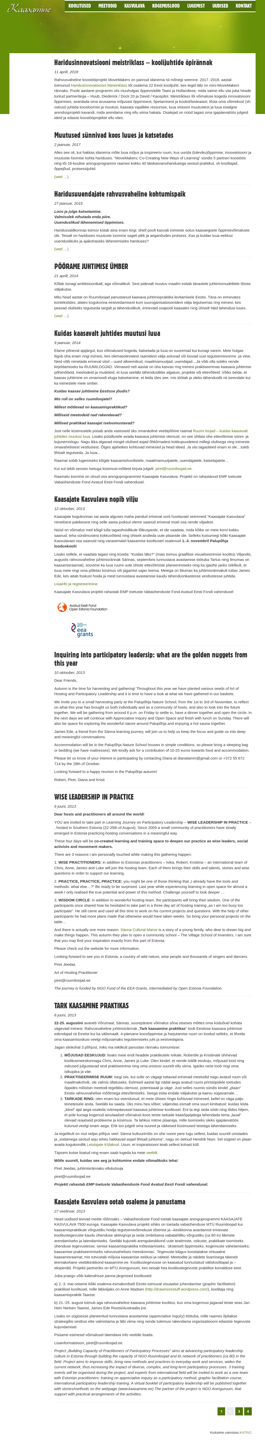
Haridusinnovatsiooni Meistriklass (99, 85)
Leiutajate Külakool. (103, 1144)
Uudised (220, 6)
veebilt (151, 1152)
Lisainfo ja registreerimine (76, 584)
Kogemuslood (166, 6)
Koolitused (80, 6)
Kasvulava (134, 6)
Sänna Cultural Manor (139, 929)
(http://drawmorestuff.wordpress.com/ (176, 1289)
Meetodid (107, 6)
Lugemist (196, 6)
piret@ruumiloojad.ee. (174, 468)
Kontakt (244, 6)
